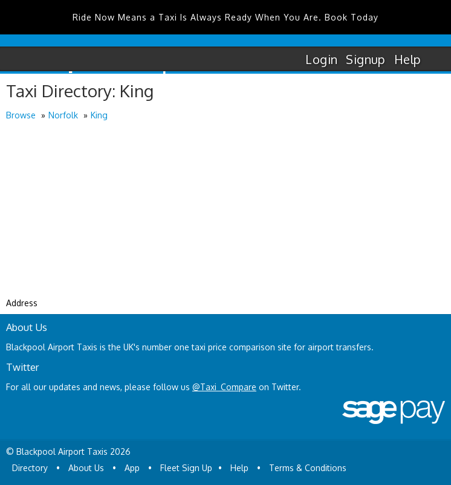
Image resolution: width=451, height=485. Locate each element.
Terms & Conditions (307, 468)
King (99, 115)
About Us (86, 468)
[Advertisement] (225, 213)
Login (321, 59)
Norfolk (63, 115)
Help (407, 59)
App (132, 468)
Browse (21, 115)
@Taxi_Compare (224, 387)
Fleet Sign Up (186, 468)
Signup (365, 59)
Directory (30, 468)
